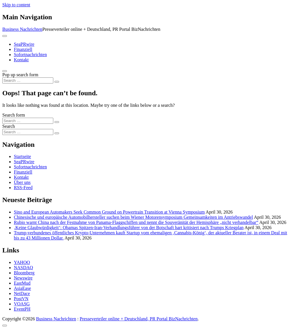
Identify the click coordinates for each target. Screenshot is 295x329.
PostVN (21, 298)
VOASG (22, 303)
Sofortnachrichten (30, 54)
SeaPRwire (24, 44)
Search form (13, 115)
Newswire (23, 277)
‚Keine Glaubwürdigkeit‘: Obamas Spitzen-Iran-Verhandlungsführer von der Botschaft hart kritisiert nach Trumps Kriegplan (129, 227)
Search (8, 126)
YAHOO (22, 262)
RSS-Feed (23, 187)
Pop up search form (20, 74)
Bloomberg (24, 272)
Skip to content (16, 4)
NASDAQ (23, 267)
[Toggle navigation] (4, 36)
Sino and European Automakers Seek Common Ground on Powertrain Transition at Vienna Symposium (109, 212)
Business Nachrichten (22, 29)
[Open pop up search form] (4, 71)
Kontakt (21, 59)
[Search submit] (56, 82)
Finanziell (23, 49)
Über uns (22, 182)
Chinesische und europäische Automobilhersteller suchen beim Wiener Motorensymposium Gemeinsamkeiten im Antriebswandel (133, 217)
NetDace (22, 293)
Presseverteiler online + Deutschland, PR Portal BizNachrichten (139, 318)
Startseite (22, 156)
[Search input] (27, 80)
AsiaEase (22, 288)
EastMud (22, 283)
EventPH (22, 309)
